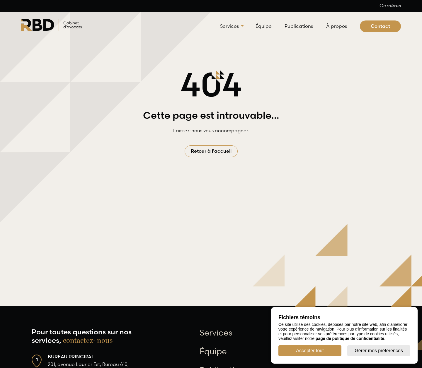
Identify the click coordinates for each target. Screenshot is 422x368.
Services (229, 26)
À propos (336, 26)
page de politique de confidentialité (350, 338)
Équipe (264, 26)
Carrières (390, 5)
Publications (299, 26)
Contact (380, 26)
